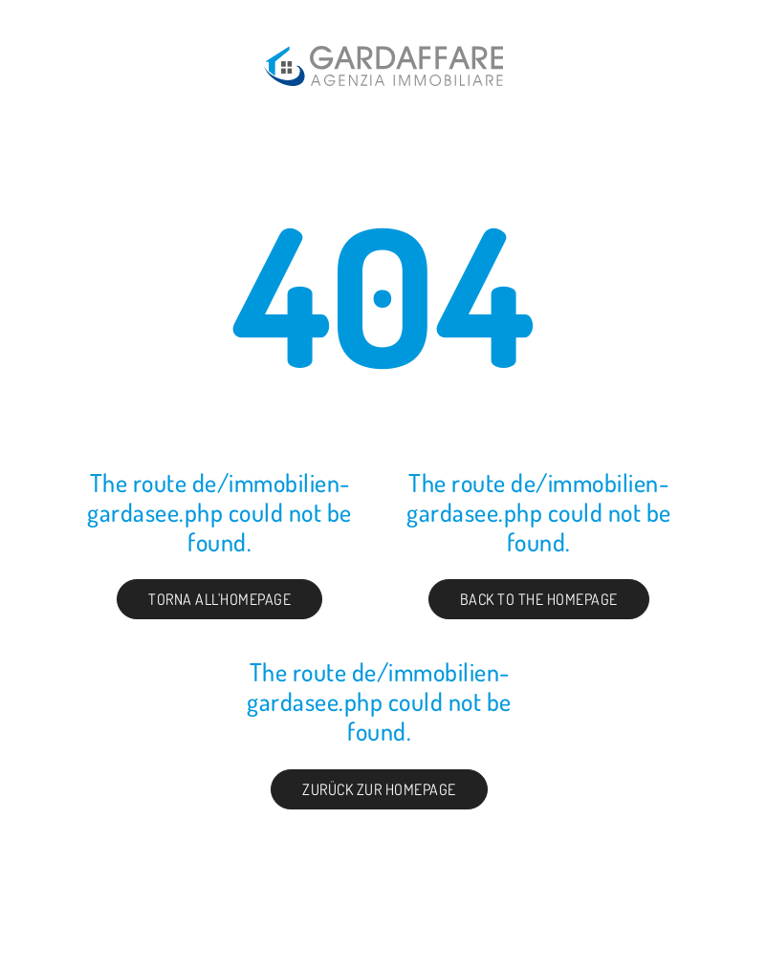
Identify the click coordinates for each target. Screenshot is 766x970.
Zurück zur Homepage (379, 789)
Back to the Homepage (539, 599)
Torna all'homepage (219, 599)
